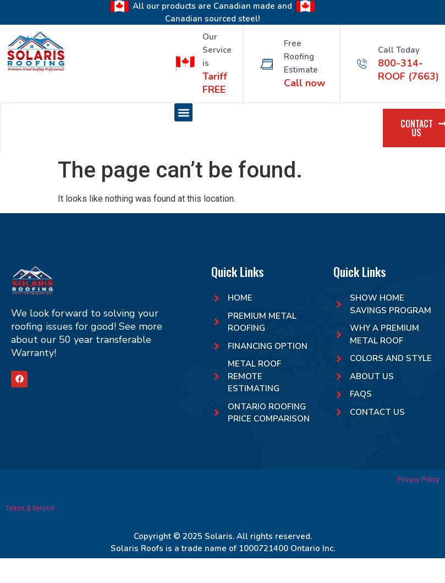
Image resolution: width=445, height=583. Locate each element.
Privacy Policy (418, 480)
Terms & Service (30, 508)
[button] (183, 112)
